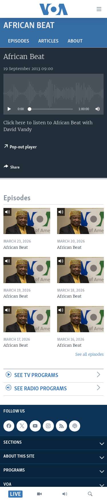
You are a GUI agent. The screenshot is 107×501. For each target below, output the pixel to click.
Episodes (18, 41)
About (75, 41)
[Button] (12, 168)
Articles (48, 41)
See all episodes (89, 354)
